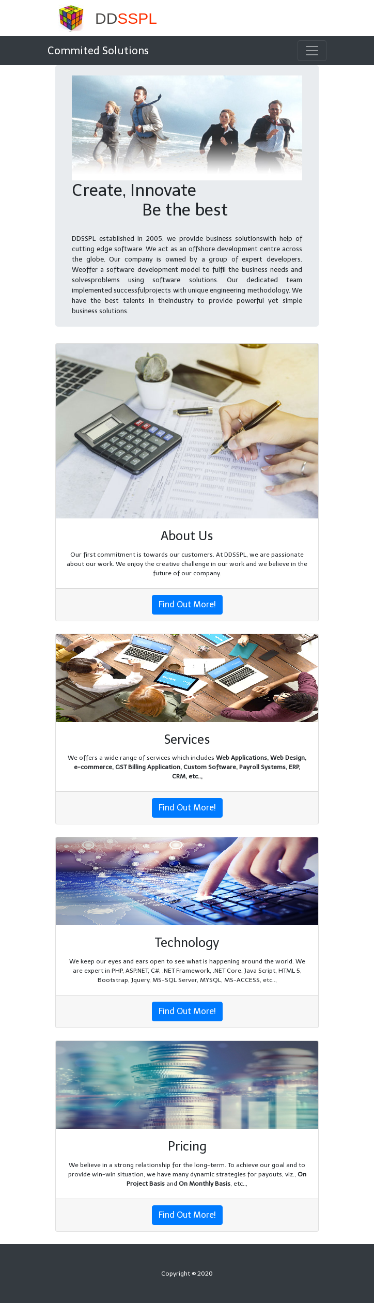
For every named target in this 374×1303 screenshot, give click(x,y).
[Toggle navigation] (312, 50)
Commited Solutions (98, 50)
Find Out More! (187, 604)
